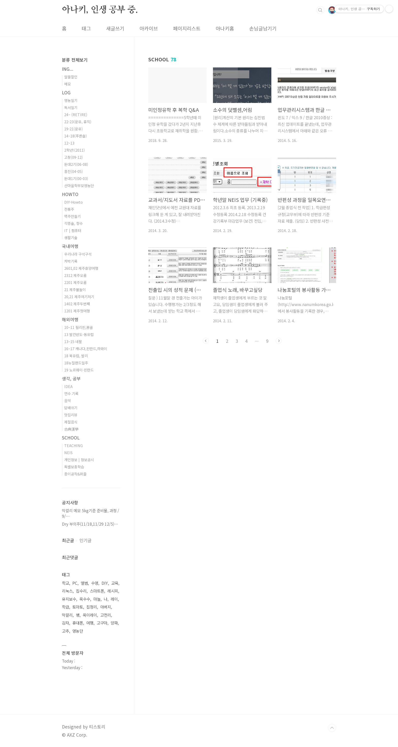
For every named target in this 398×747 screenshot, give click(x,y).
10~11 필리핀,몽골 (78, 327)
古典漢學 (71, 429)
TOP (332, 728)
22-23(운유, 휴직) (77, 121)
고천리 (105, 615)
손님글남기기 (263, 28)
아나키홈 (225, 28)
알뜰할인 (70, 76)
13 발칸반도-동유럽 (79, 334)
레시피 (112, 591)
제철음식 (70, 421)
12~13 (69, 143)
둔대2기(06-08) (76, 164)
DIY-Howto (73, 202)
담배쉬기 (70, 407)
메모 (67, 83)
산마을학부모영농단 (79, 185)
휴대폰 (77, 623)
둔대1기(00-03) (76, 178)
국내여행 (70, 246)
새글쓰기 (115, 28)
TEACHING (73, 445)
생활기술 (70, 237)
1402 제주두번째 (77, 303)
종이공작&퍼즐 (75, 473)
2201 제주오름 (75, 282)
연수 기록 (71, 393)
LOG (66, 92)
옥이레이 (90, 615)
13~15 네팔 (73, 341)
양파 (114, 623)
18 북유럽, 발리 (76, 355)
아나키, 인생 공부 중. (100, 10)
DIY (105, 583)
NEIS (68, 452)
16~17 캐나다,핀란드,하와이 (85, 348)
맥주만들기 (72, 216)
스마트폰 (97, 591)
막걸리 (67, 615)
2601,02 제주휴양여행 (81, 268)
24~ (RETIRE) (75, 114)
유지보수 (69, 599)
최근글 (68, 540)
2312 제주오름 (75, 275)
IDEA (68, 386)
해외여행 (70, 319)
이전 (206, 341)
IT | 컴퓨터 (72, 230)
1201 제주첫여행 (77, 310)
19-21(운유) (73, 128)
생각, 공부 (71, 378)
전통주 (69, 209)
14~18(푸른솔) (75, 135)
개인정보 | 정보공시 (79, 459)
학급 (65, 607)
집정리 (91, 607)
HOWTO (70, 194)
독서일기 (70, 107)
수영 (94, 583)
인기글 (85, 540)
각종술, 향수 (73, 223)
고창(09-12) (73, 157)
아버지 (105, 607)
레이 (114, 599)
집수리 (81, 591)
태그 (86, 28)
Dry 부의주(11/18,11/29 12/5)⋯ (90, 524)
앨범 (84, 583)
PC (74, 583)
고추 (65, 631)
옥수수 (84, 599)
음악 (67, 400)
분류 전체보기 (75, 60)
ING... (67, 69)
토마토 (77, 607)
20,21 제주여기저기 (79, 296)
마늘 (97, 599)
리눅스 (67, 591)
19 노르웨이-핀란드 (79, 369)
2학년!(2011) (74, 150)
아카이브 (149, 28)
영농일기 (70, 100)
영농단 (77, 631)
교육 (114, 583)
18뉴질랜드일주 (76, 362)
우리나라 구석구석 (78, 254)
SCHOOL (71, 437)
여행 (89, 623)
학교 (65, 583)
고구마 (102, 623)
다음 (279, 341)
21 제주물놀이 (75, 289)
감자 (65, 623)
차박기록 (70, 261)
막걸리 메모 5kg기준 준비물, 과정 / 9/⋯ (90, 513)
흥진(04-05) (73, 171)
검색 (320, 10)
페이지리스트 (187, 28)
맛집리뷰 (70, 414)
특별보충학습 (74, 466)
